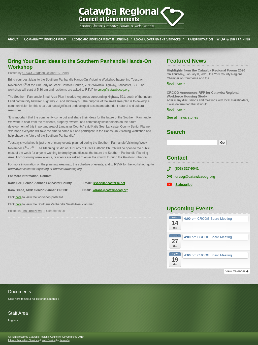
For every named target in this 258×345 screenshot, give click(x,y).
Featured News (31, 211)
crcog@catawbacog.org (113, 89)
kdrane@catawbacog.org (110, 190)
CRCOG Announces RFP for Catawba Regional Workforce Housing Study (203, 94)
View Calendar (236, 271)
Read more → (176, 83)
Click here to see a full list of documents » (33, 298)
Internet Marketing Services (23, 340)
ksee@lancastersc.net (109, 183)
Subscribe (183, 185)
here (18, 197)
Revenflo (64, 340)
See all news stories (182, 117)
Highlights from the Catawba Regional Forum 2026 (206, 70)
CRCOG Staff (31, 73)
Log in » (13, 320)
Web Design (48, 340)
